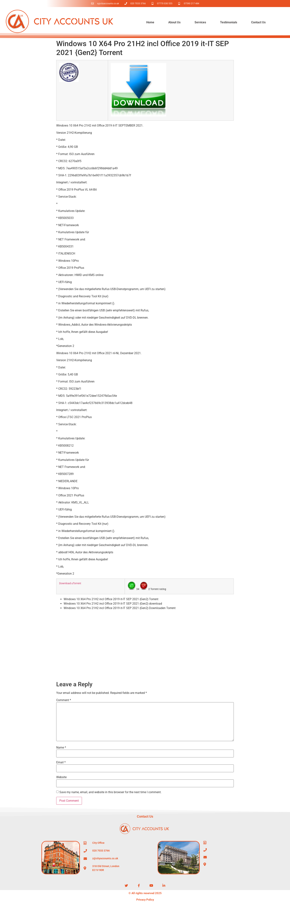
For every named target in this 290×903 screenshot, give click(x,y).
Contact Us (258, 22)
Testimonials (228, 22)
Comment (63, 700)
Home (150, 22)
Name (61, 747)
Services (200, 22)
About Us (174, 22)
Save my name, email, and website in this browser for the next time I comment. (110, 792)
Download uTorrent (70, 583)
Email (61, 762)
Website (61, 777)
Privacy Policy (145, 899)
